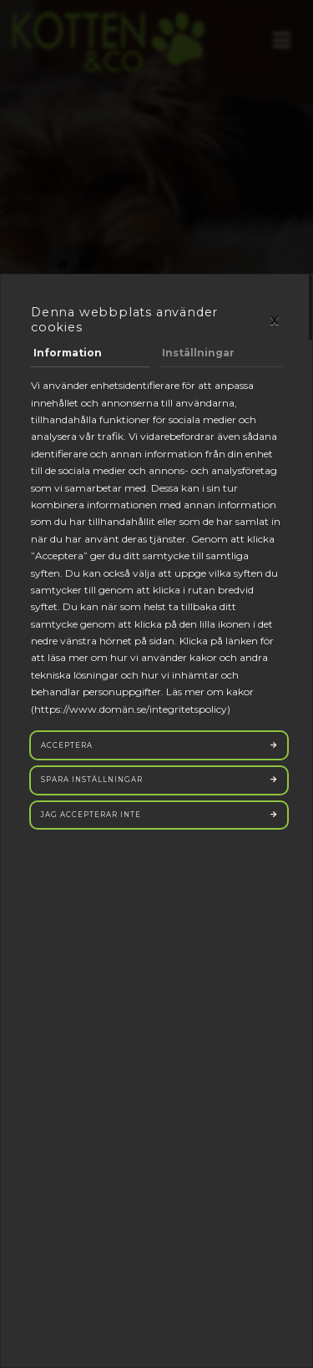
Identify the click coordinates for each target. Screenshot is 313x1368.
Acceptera (67, 745)
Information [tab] (67, 352)
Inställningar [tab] (198, 352)
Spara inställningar (92, 779)
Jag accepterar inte (91, 814)
